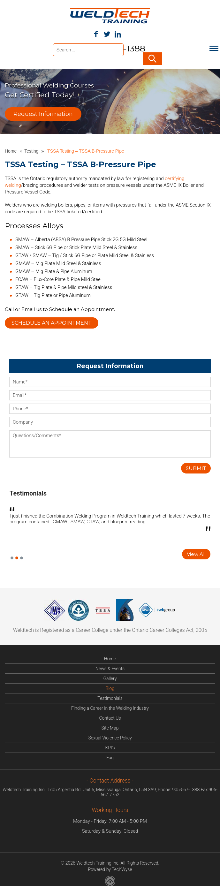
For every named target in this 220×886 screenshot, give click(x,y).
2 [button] (16, 557)
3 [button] (21, 557)
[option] (110, 520)
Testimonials (28, 492)
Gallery (110, 677)
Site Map (110, 727)
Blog (110, 687)
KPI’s (110, 747)
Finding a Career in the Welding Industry (110, 707)
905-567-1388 (186, 788)
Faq (110, 757)
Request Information (43, 113)
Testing (32, 150)
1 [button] (12, 557)
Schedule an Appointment (51, 322)
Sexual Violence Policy (110, 737)
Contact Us (110, 717)
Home (11, 150)
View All (196, 553)
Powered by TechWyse (110, 868)
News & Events (110, 667)
